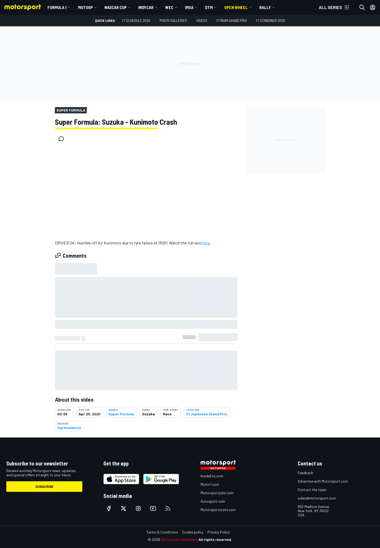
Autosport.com (213, 501)
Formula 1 (57, 7)
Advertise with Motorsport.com (323, 481)
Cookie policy (192, 532)
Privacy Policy (218, 532)
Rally (265, 7)
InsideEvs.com (212, 476)
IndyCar (146, 7)
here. (206, 242)
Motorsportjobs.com (217, 493)
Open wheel (236, 7)
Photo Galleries (173, 20)
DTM (209, 7)
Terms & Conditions (162, 532)
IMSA (189, 7)
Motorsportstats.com (218, 509)
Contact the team (312, 489)
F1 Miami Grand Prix (232, 20)
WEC (169, 7)
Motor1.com (210, 484)
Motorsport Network (179, 539)
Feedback (305, 472)
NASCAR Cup (115, 7)
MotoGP (85, 7)
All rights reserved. (215, 539)
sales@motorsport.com (317, 498)
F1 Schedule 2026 (136, 20)
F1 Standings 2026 (270, 20)
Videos (201, 20)
